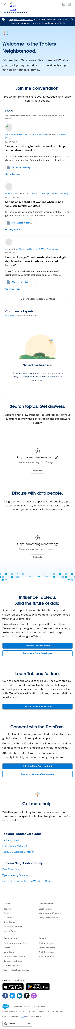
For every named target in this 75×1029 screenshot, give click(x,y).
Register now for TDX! (21, 19)
